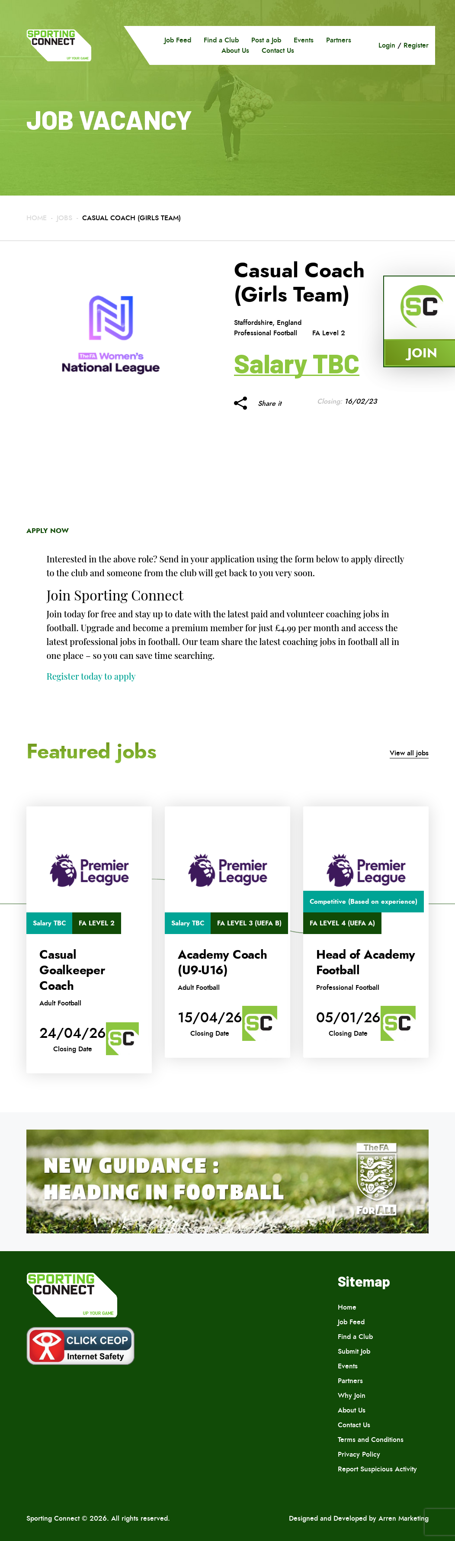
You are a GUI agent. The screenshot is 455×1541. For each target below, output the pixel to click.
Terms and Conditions (371, 1440)
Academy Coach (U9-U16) (222, 962)
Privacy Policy (359, 1454)
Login (386, 45)
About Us (235, 50)
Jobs (64, 218)
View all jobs (409, 753)
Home (36, 218)
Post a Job (266, 40)
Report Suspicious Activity (377, 1469)
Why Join (351, 1395)
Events (304, 40)
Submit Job (354, 1351)
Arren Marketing (403, 1518)
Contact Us (278, 50)
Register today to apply (91, 676)
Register (416, 45)
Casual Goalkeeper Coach (72, 970)
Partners (338, 40)
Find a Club (221, 40)
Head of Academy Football (365, 962)
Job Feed (177, 40)
